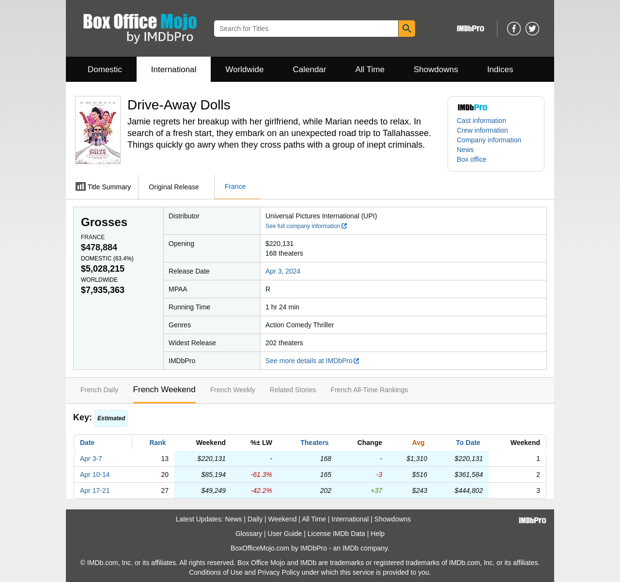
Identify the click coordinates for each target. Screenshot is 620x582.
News (465, 149)
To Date (468, 442)
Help (378, 533)
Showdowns (436, 69)
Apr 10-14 (94, 474)
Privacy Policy (279, 572)
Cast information (481, 120)
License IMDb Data (336, 533)
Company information (489, 140)
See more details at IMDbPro (312, 361)
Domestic (105, 69)
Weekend (282, 519)
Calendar (309, 69)
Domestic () (107, 258)
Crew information (482, 130)
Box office (471, 159)
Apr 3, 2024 (282, 271)
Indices (500, 69)
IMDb (350, 548)
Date (87, 442)
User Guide (285, 533)
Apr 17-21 (94, 490)
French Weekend (164, 389)
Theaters (314, 442)
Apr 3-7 (91, 458)
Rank (157, 442)
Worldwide (244, 69)
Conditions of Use (216, 572)
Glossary (248, 533)
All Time (370, 69)
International (174, 69)
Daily (255, 519)
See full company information (306, 226)
